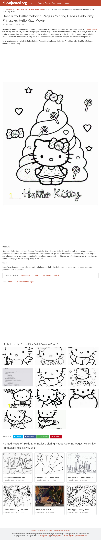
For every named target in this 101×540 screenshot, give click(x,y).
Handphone (25, 275)
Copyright (49, 530)
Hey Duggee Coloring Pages (78, 509)
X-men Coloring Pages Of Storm (15, 509)
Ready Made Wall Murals (45, 509)
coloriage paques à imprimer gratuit (62, 536)
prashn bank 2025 (81, 536)
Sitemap (33, 530)
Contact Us (41, 530)
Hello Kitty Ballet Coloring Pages (21, 282)
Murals (67, 3)
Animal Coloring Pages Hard (14, 477)
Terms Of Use (58, 530)
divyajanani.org (14, 3)
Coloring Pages (43, 3)
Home (32, 3)
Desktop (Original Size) (52, 275)
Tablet (36, 275)
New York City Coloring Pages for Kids (82, 477)
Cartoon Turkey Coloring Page (47, 477)
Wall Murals (57, 3)
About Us (67, 530)
